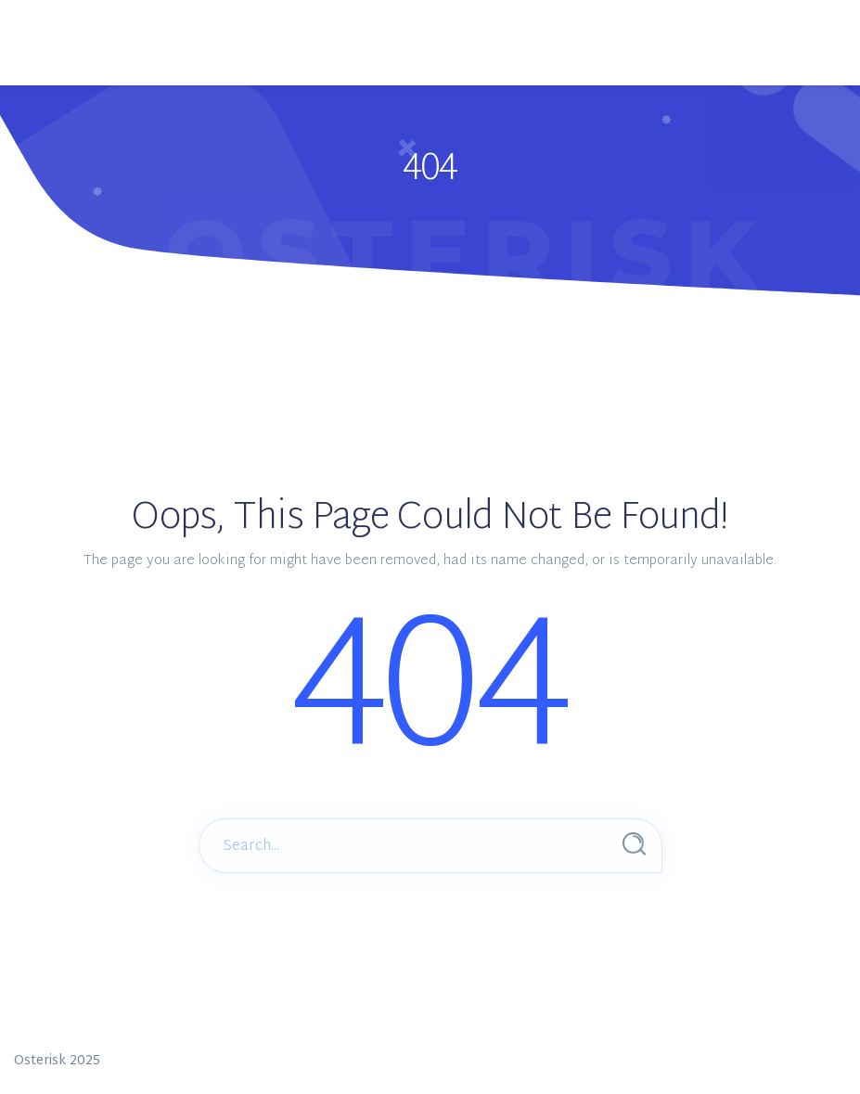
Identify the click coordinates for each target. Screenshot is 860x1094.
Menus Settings (493, 62)
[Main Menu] (79, 19)
